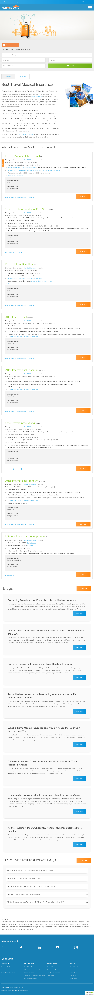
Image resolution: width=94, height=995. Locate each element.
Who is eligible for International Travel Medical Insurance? (46, 877)
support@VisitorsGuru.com (84, 2)
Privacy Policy (73, 977)
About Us (72, 968)
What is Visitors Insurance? (32, 968)
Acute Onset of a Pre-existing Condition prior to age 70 (25, 278)
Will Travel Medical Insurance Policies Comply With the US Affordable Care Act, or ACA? (46, 901)
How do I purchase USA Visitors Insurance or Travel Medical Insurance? (46, 869)
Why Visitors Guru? (75, 965)
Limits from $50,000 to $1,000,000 (41, 281)
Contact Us (73, 974)
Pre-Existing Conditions (30, 977)
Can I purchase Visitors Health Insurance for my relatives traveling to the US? (46, 885)
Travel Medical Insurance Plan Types (34, 974)
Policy (31, 197)
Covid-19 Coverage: (30, 160)
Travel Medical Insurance (8, 965)
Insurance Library (29, 971)
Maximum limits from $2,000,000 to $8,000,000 (22, 168)
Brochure (21, 197)
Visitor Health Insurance (8, 971)
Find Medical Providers (53, 971)
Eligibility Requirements (15, 336)
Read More (79, 612)
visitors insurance (36, 97)
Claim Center (50, 974)
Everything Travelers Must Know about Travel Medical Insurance (43, 598)
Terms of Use (73, 971)
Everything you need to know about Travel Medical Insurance (41, 662)
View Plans (23, 76)
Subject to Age (31, 542)
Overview (8, 76)
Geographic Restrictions (15, 176)
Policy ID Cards (51, 965)
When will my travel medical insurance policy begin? (46, 893)
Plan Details (10, 197)
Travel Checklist (28, 965)
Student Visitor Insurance (8, 968)
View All (84, 587)
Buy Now (83, 197)
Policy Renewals (51, 968)
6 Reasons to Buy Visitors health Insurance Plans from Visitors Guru (45, 793)
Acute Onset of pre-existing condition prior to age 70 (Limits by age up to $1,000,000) (34, 170)
